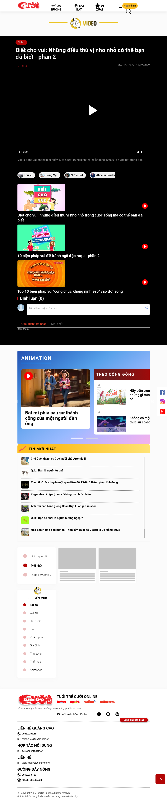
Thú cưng (36, 653)
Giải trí (34, 613)
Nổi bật (79, 7)
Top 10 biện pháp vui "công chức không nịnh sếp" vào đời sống (70, 291)
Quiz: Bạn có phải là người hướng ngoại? (57, 518)
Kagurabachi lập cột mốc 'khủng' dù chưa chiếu (61, 494)
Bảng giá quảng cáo (134, 720)
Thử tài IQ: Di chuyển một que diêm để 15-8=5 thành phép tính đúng (74, 482)
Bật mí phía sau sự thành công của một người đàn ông (51, 418)
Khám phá (36, 637)
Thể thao (35, 661)
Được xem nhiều (41, 575)
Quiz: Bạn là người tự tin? (47, 470)
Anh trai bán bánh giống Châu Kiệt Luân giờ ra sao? (63, 506)
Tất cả (34, 605)
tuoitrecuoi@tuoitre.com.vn (33, 762)
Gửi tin (130, 5)
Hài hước (35, 621)
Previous (16, 402)
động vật (51, 175)
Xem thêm (23, 329)
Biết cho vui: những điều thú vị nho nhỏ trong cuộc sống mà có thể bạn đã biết (80, 217)
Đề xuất (99, 7)
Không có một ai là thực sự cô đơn (144, 420)
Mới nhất (36, 565)
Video (21, 42)
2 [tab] (92, 438)
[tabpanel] (55, 399)
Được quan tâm (40, 556)
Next (153, 402)
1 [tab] (77, 438)
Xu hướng (56, 7)
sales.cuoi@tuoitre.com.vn (33, 739)
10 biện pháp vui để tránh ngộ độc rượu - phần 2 (58, 255)
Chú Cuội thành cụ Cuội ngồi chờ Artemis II (58, 458)
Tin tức (34, 629)
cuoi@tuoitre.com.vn (30, 751)
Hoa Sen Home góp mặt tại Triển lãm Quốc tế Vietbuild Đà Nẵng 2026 (75, 530)
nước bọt (77, 175)
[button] (119, 6)
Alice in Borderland (108, 175)
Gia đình (35, 645)
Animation (36, 670)
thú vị (28, 175)
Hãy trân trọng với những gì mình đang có (145, 395)
